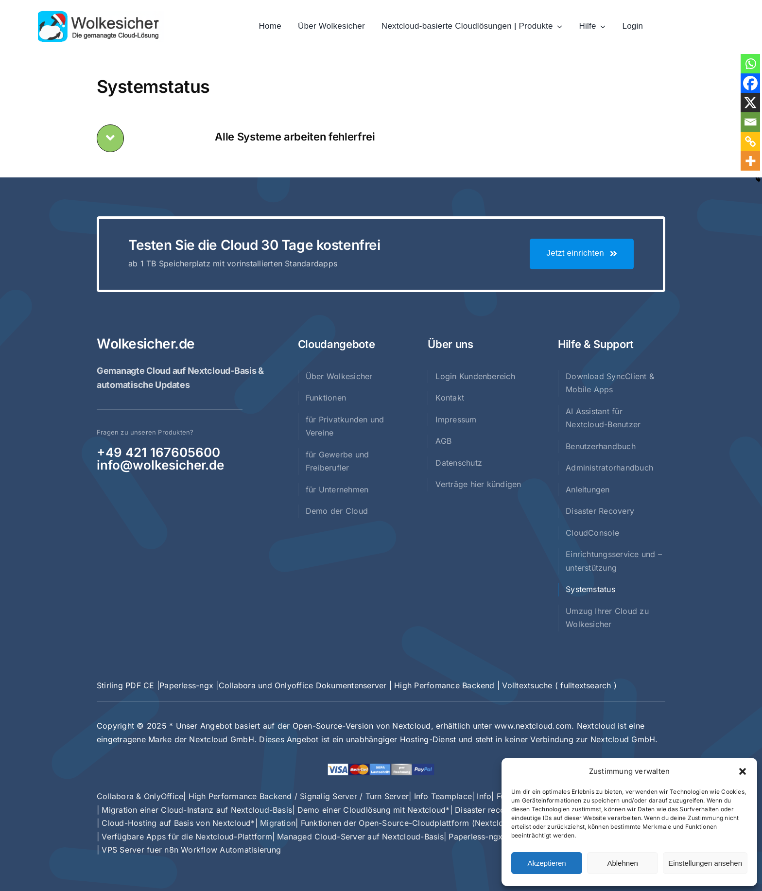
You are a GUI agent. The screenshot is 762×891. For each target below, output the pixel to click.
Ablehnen (622, 863)
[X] (750, 102)
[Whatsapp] (750, 63)
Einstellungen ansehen (705, 863)
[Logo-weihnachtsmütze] (101, 14)
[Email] (750, 122)
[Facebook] (750, 83)
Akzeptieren (546, 863)
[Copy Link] (750, 141)
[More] (750, 161)
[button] (742, 771)
